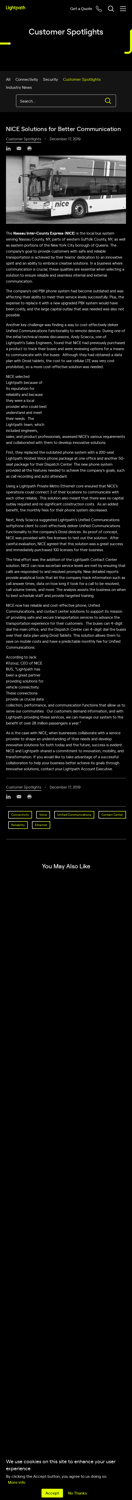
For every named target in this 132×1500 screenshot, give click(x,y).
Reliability (18, 825)
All (8, 79)
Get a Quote (81, 8)
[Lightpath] (15, 8)
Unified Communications (74, 815)
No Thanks (77, 1492)
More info (16, 1482)
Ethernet (41, 825)
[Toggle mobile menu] (123, 9)
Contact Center (112, 815)
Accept (52, 1492)
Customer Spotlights (82, 79)
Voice (43, 815)
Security (50, 79)
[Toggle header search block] (111, 9)
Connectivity (27, 79)
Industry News (19, 87)
